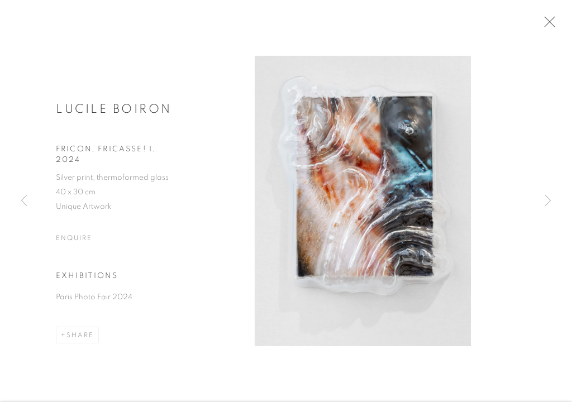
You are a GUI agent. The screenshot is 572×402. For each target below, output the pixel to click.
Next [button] (548, 201)
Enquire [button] (74, 240)
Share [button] (80, 337)
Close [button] (548, 25)
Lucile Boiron (114, 110)
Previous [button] (24, 201)
